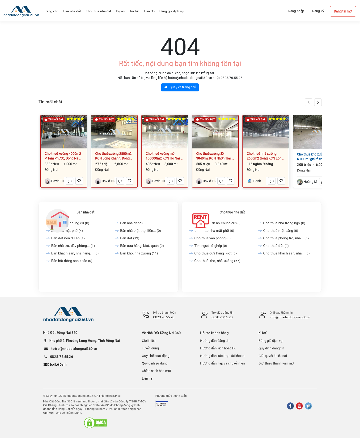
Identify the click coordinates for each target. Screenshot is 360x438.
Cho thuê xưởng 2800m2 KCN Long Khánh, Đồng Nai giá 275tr (113, 156)
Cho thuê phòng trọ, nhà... (286, 238)
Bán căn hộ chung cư (70, 223)
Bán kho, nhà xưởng (139, 253)
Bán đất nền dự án (68, 238)
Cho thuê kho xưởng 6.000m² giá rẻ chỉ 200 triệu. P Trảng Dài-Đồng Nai (314, 156)
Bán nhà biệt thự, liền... (140, 231)
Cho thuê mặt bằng (280, 231)
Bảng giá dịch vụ (270, 341)
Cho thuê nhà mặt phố (214, 231)
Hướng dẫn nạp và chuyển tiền (222, 363)
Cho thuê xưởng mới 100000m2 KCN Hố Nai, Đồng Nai (163, 156)
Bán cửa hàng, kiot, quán (142, 246)
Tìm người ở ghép (210, 246)
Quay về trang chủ (180, 87)
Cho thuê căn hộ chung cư (217, 223)
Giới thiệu (149, 341)
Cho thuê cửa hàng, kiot (215, 253)
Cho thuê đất (276, 246)
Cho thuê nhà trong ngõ (284, 223)
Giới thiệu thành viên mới (276, 363)
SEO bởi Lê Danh (55, 364)
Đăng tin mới (343, 11)
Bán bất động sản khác (71, 261)
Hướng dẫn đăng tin (214, 341)
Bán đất (129, 238)
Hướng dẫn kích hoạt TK (218, 348)
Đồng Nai (51, 170)
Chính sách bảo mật (156, 371)
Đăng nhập (296, 11)
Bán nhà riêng (133, 223)
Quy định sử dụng (155, 363)
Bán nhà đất (85, 212)
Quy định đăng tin (271, 348)
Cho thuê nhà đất (232, 212)
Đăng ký (318, 11)
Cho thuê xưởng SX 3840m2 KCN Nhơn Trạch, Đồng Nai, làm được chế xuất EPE (215, 156)
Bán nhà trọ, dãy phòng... (73, 246)
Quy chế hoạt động (155, 356)
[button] (318, 102)
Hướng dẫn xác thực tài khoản (222, 356)
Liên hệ (147, 378)
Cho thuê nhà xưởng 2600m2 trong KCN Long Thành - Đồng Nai (265, 156)
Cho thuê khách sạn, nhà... (286, 253)
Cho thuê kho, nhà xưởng (217, 261)
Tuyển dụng (150, 348)
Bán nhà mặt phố (67, 231)
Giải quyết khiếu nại (272, 356)
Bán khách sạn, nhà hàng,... (75, 253)
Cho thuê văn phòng (212, 238)
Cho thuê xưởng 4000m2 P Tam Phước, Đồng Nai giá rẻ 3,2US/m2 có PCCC (63, 156)
